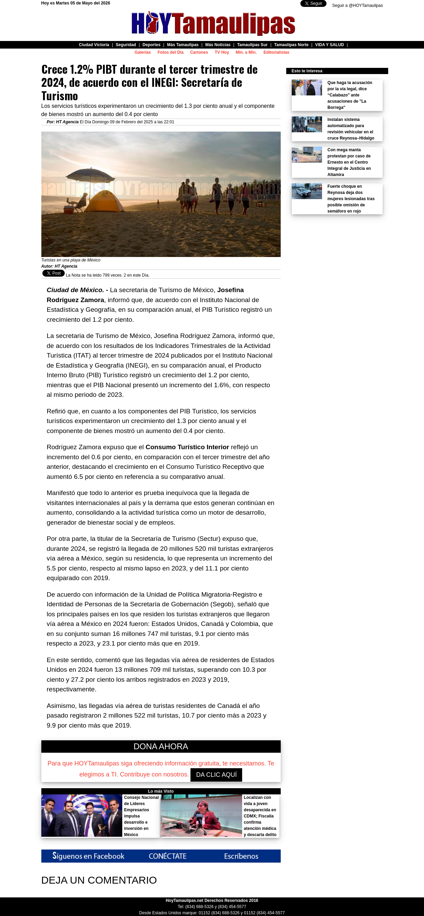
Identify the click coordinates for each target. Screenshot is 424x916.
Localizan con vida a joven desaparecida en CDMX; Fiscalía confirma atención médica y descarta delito (260, 816)
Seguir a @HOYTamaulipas (357, 5)
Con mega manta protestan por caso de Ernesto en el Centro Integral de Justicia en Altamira (349, 162)
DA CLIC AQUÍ (216, 774)
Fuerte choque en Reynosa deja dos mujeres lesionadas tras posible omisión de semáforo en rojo (351, 199)
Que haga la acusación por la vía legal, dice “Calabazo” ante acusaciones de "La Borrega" (350, 95)
